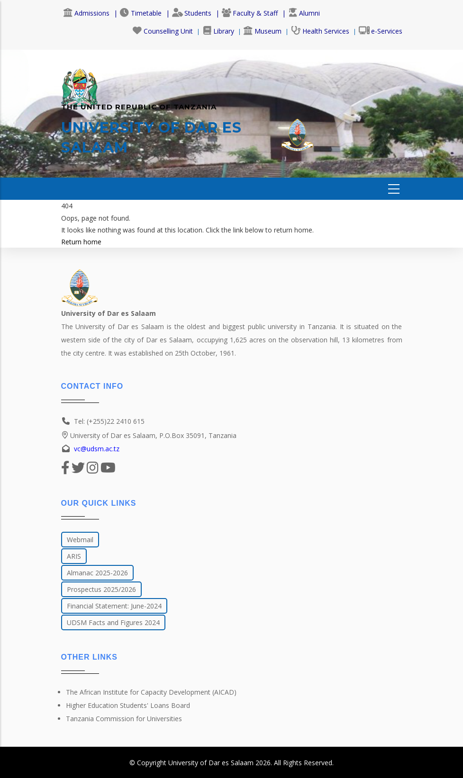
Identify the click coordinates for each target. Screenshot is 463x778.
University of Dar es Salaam (211, 762)
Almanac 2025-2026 (97, 572)
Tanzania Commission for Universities (124, 718)
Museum (262, 31)
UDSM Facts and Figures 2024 (113, 622)
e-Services (380, 31)
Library (218, 31)
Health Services (320, 31)
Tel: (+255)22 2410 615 (109, 421)
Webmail (80, 539)
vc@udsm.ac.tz (96, 448)
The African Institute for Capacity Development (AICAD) (151, 692)
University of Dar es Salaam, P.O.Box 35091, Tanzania (148, 435)
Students (191, 13)
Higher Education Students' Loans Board (128, 705)
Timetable (141, 13)
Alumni (304, 13)
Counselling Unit (163, 31)
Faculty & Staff (250, 13)
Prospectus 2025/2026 (101, 589)
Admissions (86, 13)
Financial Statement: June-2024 (114, 605)
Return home (81, 241)
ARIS (74, 556)
